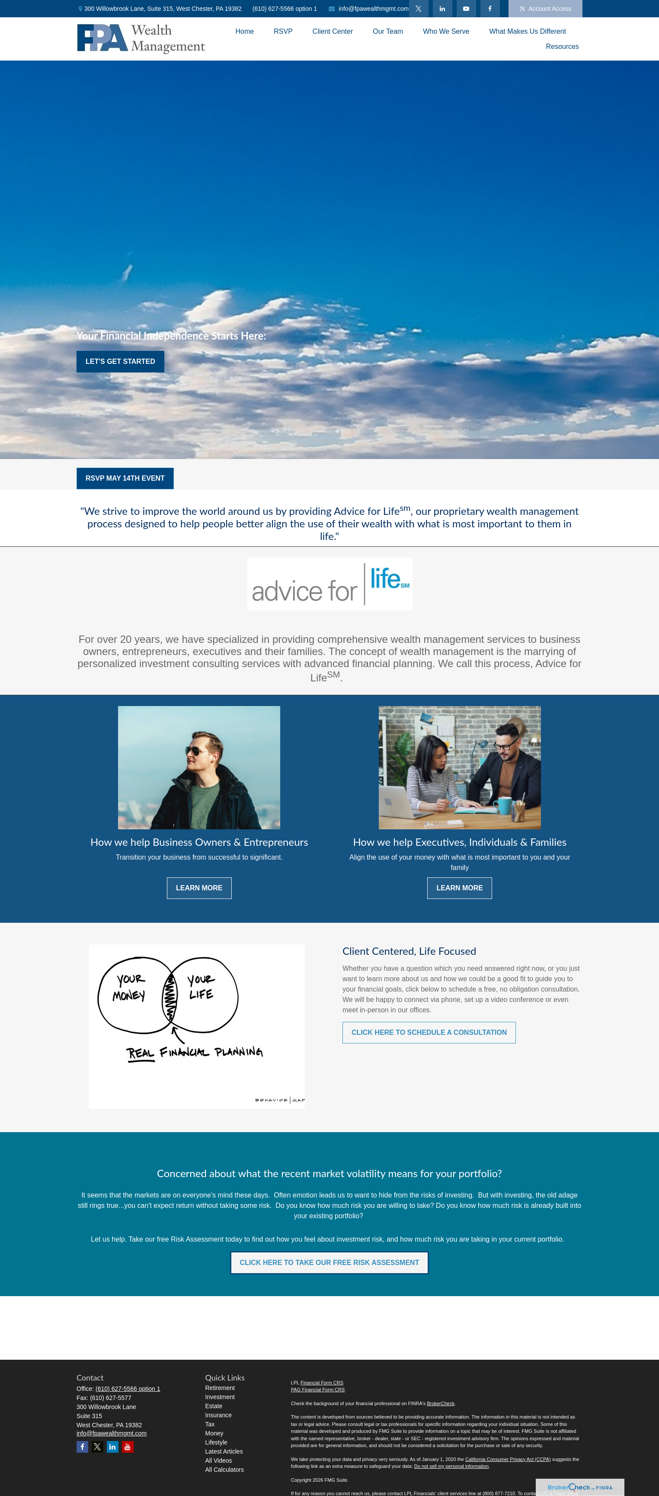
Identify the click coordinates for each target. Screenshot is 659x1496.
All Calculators (224, 1469)
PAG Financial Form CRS (318, 1389)
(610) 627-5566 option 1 (285, 8)
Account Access (545, 9)
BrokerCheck (440, 1403)
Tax (210, 1424)
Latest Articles (224, 1451)
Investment (220, 1396)
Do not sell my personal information (451, 1466)
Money (214, 1433)
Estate (214, 1406)
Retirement (220, 1387)
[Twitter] (419, 8)
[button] (245, 31)
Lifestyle (216, 1442)
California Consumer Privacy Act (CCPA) (508, 1459)
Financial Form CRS (322, 1382)
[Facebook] (490, 8)
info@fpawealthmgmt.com (368, 8)
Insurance (218, 1415)
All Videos (218, 1460)
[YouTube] (466, 8)
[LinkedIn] (442, 8)
